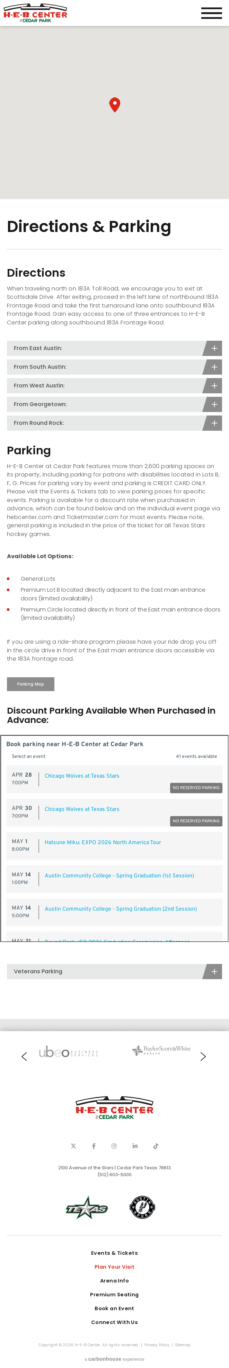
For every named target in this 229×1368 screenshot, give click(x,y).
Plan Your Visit (115, 1266)
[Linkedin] (135, 1146)
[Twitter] (73, 1146)
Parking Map (30, 684)
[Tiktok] (155, 1146)
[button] (114, 105)
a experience (114, 1359)
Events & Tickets (114, 1253)
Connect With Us (114, 1322)
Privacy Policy (157, 1345)
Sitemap (183, 1345)
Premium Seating (114, 1294)
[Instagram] (114, 1146)
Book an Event (114, 1308)
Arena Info (114, 1280)
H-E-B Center (35, 12)
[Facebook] (94, 1146)
